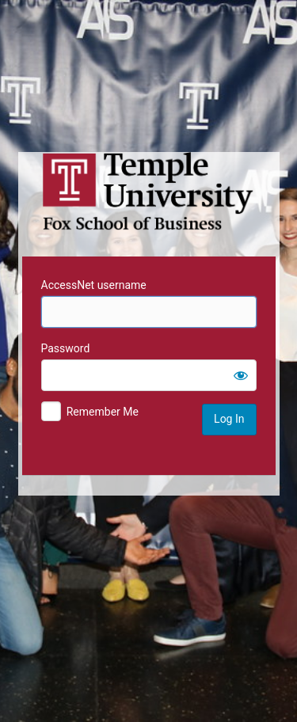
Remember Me (103, 411)
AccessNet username (94, 285)
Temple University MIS (149, 191)
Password (65, 348)
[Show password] (241, 375)
